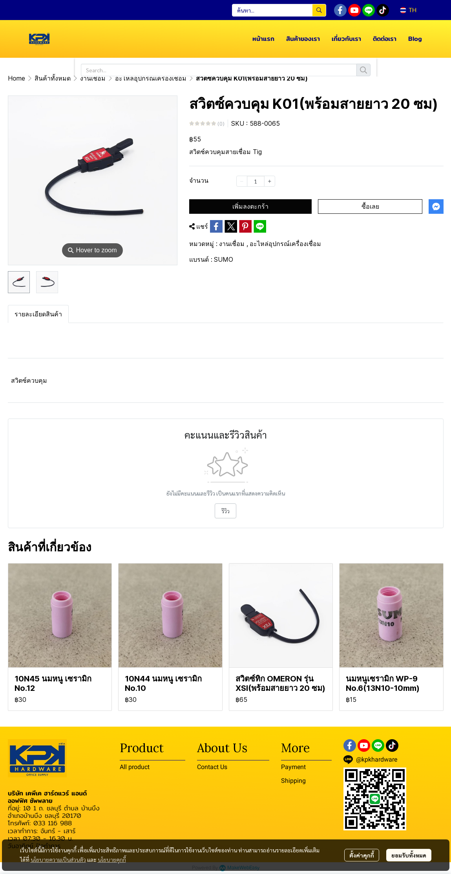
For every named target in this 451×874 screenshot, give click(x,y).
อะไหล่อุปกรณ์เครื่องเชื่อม (150, 78)
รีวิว (225, 510)
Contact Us (212, 767)
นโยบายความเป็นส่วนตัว (58, 859)
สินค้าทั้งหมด (53, 78)
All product (135, 767)
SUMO (223, 259)
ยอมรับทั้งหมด (408, 855)
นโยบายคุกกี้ (112, 859)
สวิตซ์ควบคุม (29, 380)
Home (16, 78)
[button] (279, 10)
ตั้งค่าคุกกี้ (361, 855)
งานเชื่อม (93, 78)
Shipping (293, 780)
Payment (293, 767)
